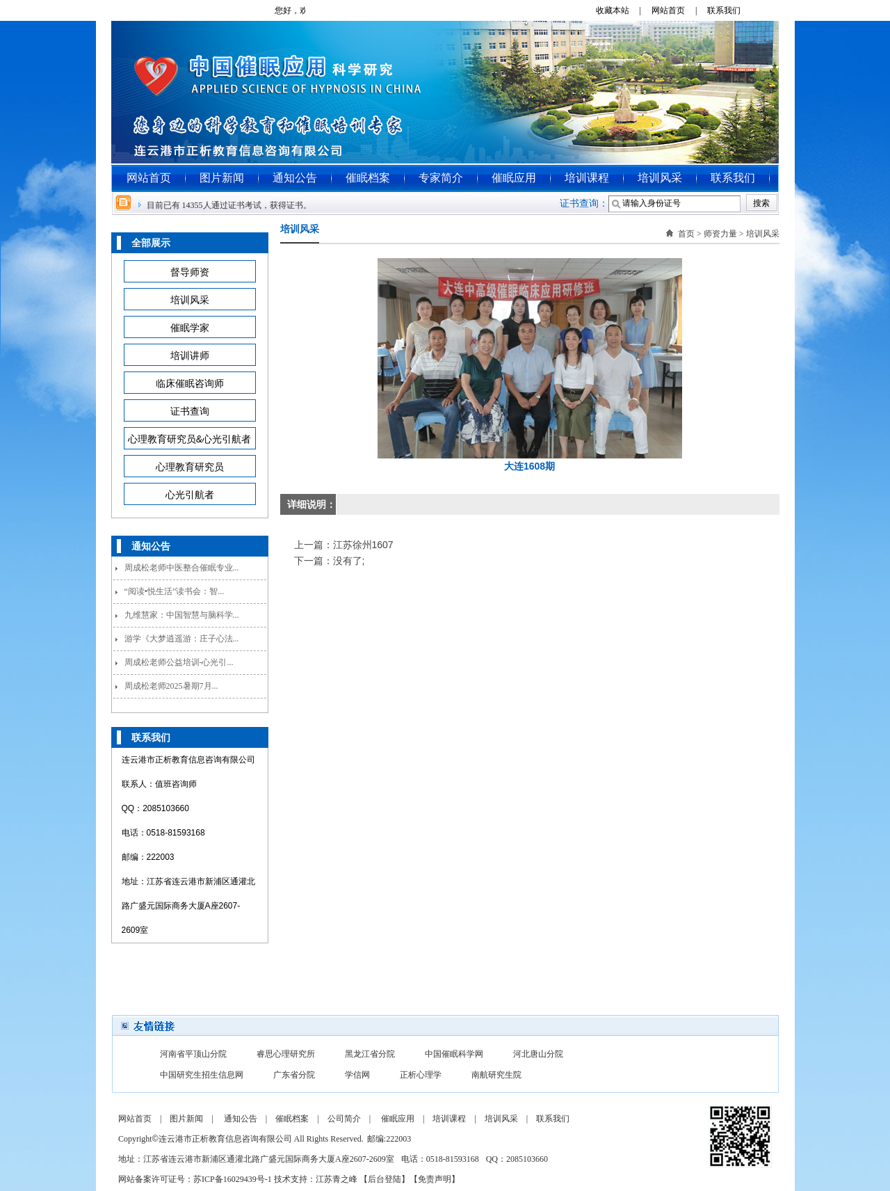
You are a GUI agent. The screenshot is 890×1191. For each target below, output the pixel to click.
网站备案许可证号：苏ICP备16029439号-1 (195, 1179)
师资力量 (720, 234)
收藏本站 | (622, 10)
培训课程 (587, 178)
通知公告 (295, 178)
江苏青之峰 (336, 1179)
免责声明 (434, 1179)
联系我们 (729, 10)
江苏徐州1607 (363, 544)
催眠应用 (514, 178)
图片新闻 (222, 178)
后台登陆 (384, 1179)
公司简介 (344, 1119)
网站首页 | (678, 10)
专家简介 (441, 178)
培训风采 (660, 178)
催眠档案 (368, 178)
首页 (686, 234)
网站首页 (149, 178)
